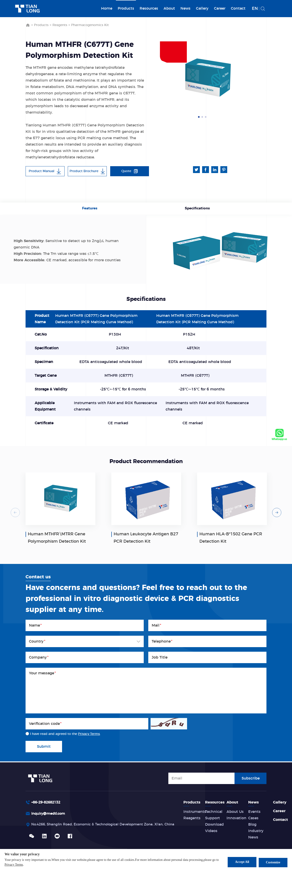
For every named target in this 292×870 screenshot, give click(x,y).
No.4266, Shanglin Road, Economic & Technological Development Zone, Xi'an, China (108, 825)
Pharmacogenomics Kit (90, 25)
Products (126, 8)
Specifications (196, 209)
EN (255, 9)
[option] (207, 78)
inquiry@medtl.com (49, 814)
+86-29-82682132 (47, 802)
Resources (149, 8)
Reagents (59, 25)
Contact (238, 8)
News (185, 8)
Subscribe (251, 778)
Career (219, 8)
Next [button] (252, 78)
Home (106, 8)
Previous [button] (15, 513)
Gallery (202, 8)
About (169, 8)
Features (90, 209)
